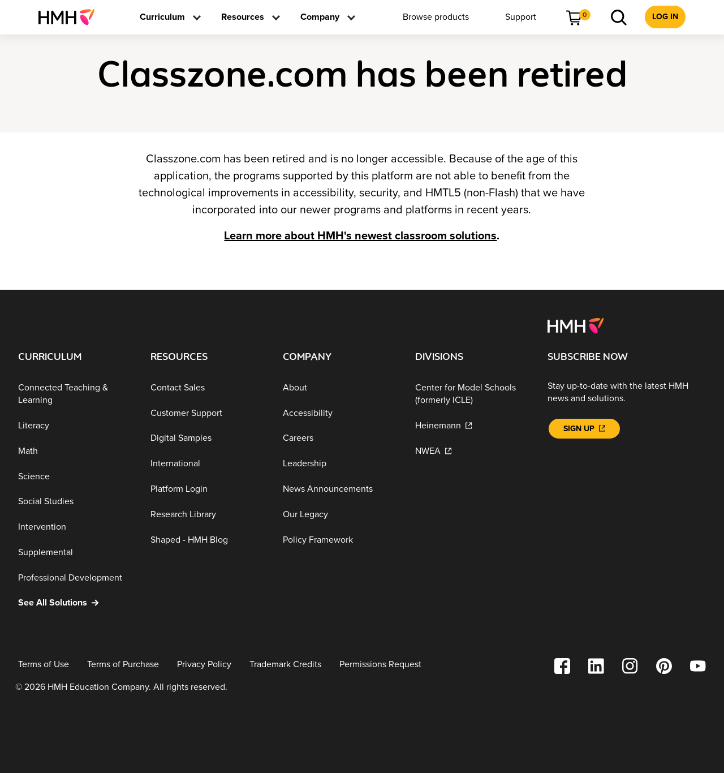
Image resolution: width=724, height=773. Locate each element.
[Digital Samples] (207, 438)
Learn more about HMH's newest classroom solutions (360, 236)
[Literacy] (75, 426)
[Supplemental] (75, 552)
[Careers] (340, 438)
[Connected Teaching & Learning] (75, 394)
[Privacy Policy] (204, 664)
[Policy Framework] (340, 539)
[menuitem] (71, 17)
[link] (71, 17)
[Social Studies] (75, 501)
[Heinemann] (472, 426)
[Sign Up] (584, 429)
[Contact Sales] (207, 388)
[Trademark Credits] (285, 664)
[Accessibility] (340, 413)
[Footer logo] (576, 324)
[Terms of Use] (43, 664)
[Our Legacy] (340, 514)
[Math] (75, 451)
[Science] (75, 476)
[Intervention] (75, 527)
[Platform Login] (207, 489)
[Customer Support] (207, 413)
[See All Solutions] (75, 603)
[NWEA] (472, 451)
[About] (340, 388)
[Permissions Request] (380, 664)
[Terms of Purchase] (123, 664)
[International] (207, 463)
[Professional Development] (75, 577)
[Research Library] (207, 514)
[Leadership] (340, 463)
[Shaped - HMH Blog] (207, 539)
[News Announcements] (340, 489)
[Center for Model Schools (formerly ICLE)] (472, 394)
